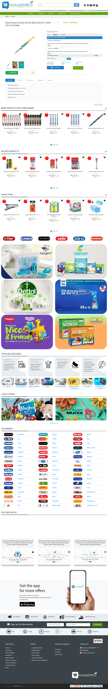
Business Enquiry (74, 13)
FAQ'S (7, 668)
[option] (10, 239)
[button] (50, 423)
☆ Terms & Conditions (36, 658)
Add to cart (78, 67)
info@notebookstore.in (87, 653)
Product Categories (10, 663)
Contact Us (8, 650)
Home (7, 16)
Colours (60, 386)
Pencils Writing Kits (34, 386)
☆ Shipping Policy (35, 650)
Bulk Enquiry (12, 73)
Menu (31, 13)
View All (54, 145)
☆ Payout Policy (34, 653)
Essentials (51, 13)
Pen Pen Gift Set (8, 386)
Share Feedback (9, 653)
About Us (8, 648)
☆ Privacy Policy (34, 655)
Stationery (41, 13)
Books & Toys (62, 13)
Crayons (21, 386)
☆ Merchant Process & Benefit (38, 660)
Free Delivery (55, 67)
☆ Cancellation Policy (36, 648)
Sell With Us (8, 655)
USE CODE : (54, 40)
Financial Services (10, 665)
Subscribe (97, 624)
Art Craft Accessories (74, 386)
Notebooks (100, 386)
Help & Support (9, 658)
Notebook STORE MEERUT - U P (89, 648)
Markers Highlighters (47, 386)
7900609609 (84, 650)
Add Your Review (73, 22)
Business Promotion (11, 660)
